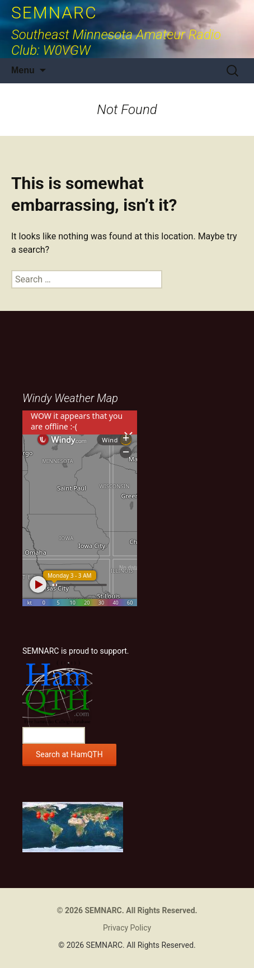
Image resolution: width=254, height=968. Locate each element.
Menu (23, 70)
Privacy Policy (127, 927)
